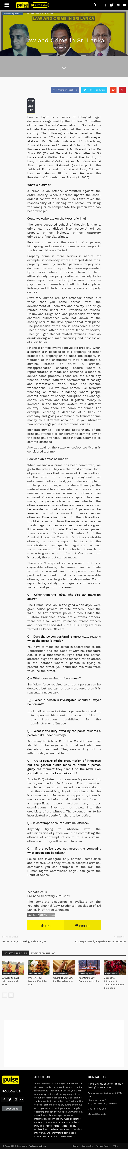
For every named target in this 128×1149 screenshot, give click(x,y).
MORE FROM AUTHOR (43, 953)
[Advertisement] (64, 1043)
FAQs (115, 1146)
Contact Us (87, 1146)
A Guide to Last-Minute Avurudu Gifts (11, 981)
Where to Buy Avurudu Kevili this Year (37, 981)
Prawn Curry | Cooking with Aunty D (24, 941)
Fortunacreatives (37, 1146)
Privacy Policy (102, 1146)
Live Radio (41, 5)
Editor (60, 48)
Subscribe (12, 1108)
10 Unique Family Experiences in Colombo (100, 941)
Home (75, 1146)
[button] (95, 5)
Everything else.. (10, 973)
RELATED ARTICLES (15, 953)
